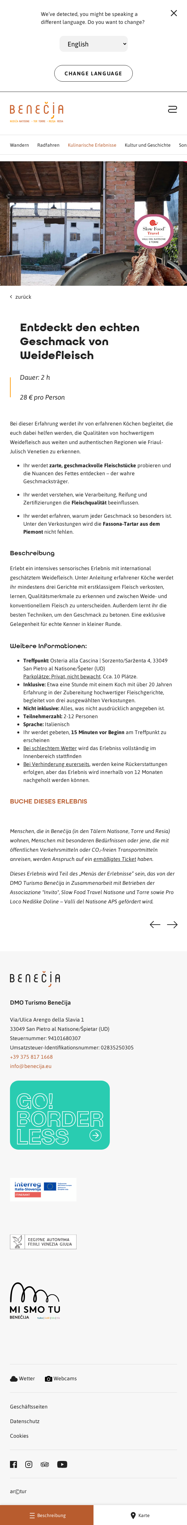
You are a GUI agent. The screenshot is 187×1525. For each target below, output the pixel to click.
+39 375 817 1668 (31, 1056)
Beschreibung (47, 1515)
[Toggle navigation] (172, 109)
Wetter (22, 1378)
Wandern (19, 145)
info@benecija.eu (31, 1065)
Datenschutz (25, 1420)
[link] (60, 1115)
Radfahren (48, 145)
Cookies (19, 1435)
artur (18, 1491)
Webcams (61, 1378)
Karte (140, 1515)
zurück (20, 296)
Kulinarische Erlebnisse (92, 145)
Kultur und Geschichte (148, 145)
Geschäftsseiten (29, 1406)
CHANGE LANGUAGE (93, 73)
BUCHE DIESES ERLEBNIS (48, 801)
